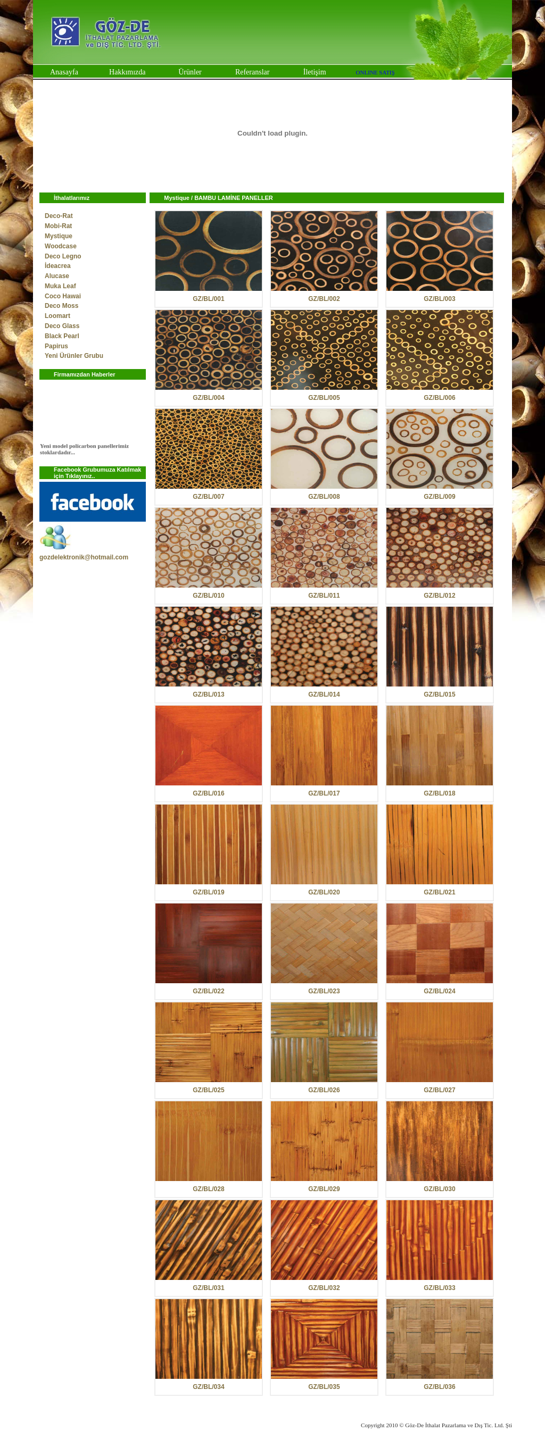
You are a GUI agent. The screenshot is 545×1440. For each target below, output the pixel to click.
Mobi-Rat (58, 226)
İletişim (314, 72)
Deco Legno (63, 256)
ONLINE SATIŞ (375, 72)
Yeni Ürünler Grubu (74, 355)
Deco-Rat (59, 216)
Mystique (58, 236)
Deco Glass (62, 326)
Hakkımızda (127, 72)
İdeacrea (58, 266)
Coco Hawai (63, 296)
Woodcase (61, 246)
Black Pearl (62, 336)
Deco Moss (61, 305)
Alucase (57, 276)
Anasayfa (64, 72)
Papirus (56, 346)
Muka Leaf (60, 286)
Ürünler (190, 72)
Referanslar (252, 72)
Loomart (57, 316)
